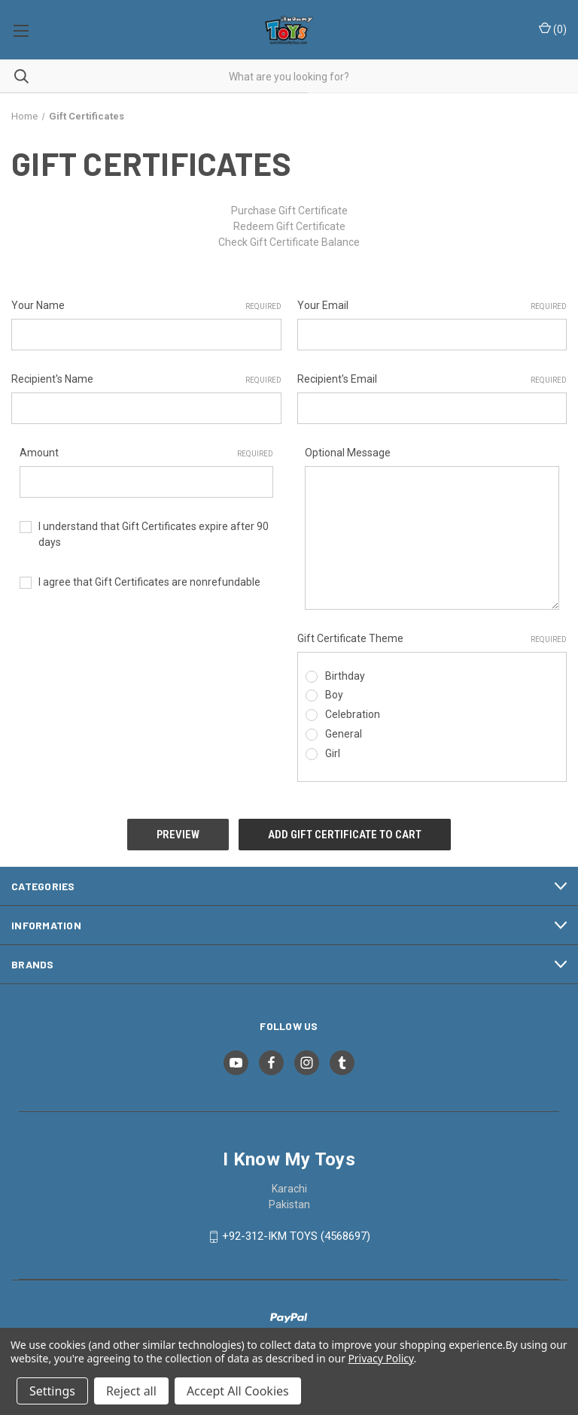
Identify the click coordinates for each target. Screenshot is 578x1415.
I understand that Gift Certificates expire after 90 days (153, 534)
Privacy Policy (380, 1358)
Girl (332, 753)
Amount (147, 453)
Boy (334, 695)
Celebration (352, 714)
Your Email (432, 306)
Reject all (131, 1391)
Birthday (345, 676)
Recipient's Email (432, 379)
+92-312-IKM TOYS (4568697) (296, 1236)
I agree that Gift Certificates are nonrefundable (149, 582)
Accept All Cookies (238, 1391)
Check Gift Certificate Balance (289, 242)
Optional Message (348, 453)
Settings (52, 1391)
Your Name (146, 306)
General (343, 734)
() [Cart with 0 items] (553, 28)
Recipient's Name (146, 379)
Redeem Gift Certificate (289, 226)
